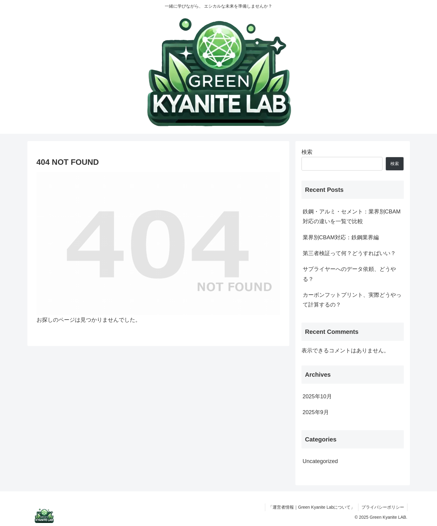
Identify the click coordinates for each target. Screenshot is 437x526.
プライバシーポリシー (382, 507)
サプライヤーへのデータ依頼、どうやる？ (349, 274)
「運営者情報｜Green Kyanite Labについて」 (311, 507)
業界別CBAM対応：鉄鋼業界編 (341, 237)
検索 (306, 152)
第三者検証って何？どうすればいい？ (349, 253)
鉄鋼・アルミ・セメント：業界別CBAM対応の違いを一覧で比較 (352, 216)
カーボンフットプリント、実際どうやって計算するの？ (352, 300)
